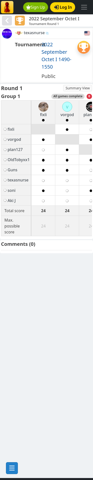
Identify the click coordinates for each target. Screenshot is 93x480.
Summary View (77, 88)
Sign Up (35, 7)
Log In (63, 7)
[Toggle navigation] (84, 7)
